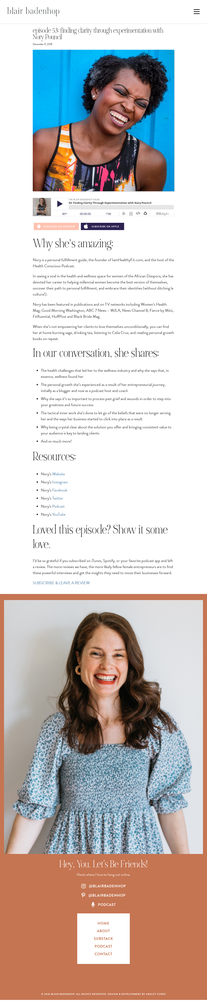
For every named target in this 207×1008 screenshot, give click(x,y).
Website (58, 474)
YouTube (58, 514)
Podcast (58, 506)
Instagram (60, 482)
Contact (103, 954)
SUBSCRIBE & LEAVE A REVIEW (61, 583)
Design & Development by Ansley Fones (137, 994)
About (103, 931)
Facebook (59, 490)
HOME (104, 923)
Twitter (57, 498)
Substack (103, 938)
